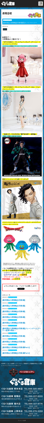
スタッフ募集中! (24, 363)
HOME (3, 363)
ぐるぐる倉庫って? (12, 363)
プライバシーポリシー (14, 365)
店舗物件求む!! (34, 363)
